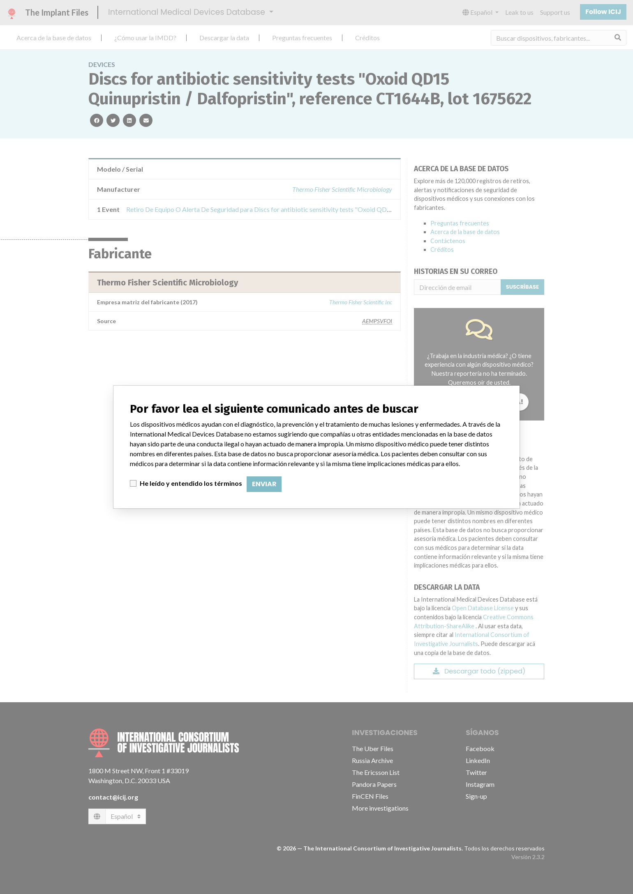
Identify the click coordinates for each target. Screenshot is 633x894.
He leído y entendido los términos (191, 483)
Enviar (264, 484)
